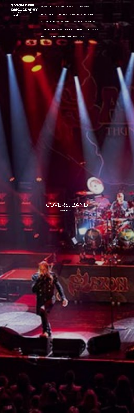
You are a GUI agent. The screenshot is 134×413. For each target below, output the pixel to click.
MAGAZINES (45, 29)
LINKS (53, 37)
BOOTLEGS (54, 22)
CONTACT (61, 37)
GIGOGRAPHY (66, 22)
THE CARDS (92, 29)
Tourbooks (90, 22)
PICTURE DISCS (47, 14)
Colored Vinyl (61, 14)
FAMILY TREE (57, 29)
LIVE (50, 7)
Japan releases (82, 7)
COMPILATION (59, 7)
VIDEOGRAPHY (89, 14)
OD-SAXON (69, 29)
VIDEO (79, 14)
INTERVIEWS (78, 22)
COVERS (45, 37)
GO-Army (80, 29)
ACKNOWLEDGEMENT (75, 37)
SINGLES (70, 7)
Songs (72, 14)
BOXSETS (44, 22)
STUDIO (44, 7)
